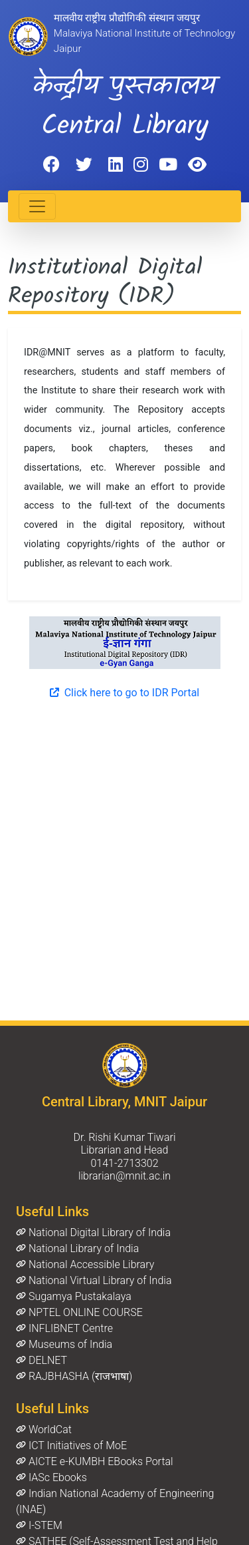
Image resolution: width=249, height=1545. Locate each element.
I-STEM (39, 1525)
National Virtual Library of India (93, 1280)
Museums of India (64, 1344)
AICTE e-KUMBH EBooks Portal (94, 1461)
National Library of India (77, 1248)
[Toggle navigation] (37, 206)
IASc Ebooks (51, 1477)
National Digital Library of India (93, 1232)
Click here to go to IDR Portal (124, 692)
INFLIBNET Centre (64, 1328)
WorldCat (44, 1429)
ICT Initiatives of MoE (71, 1445)
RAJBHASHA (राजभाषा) (74, 1376)
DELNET (41, 1360)
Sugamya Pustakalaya (73, 1296)
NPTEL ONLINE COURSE (79, 1312)
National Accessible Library (85, 1264)
